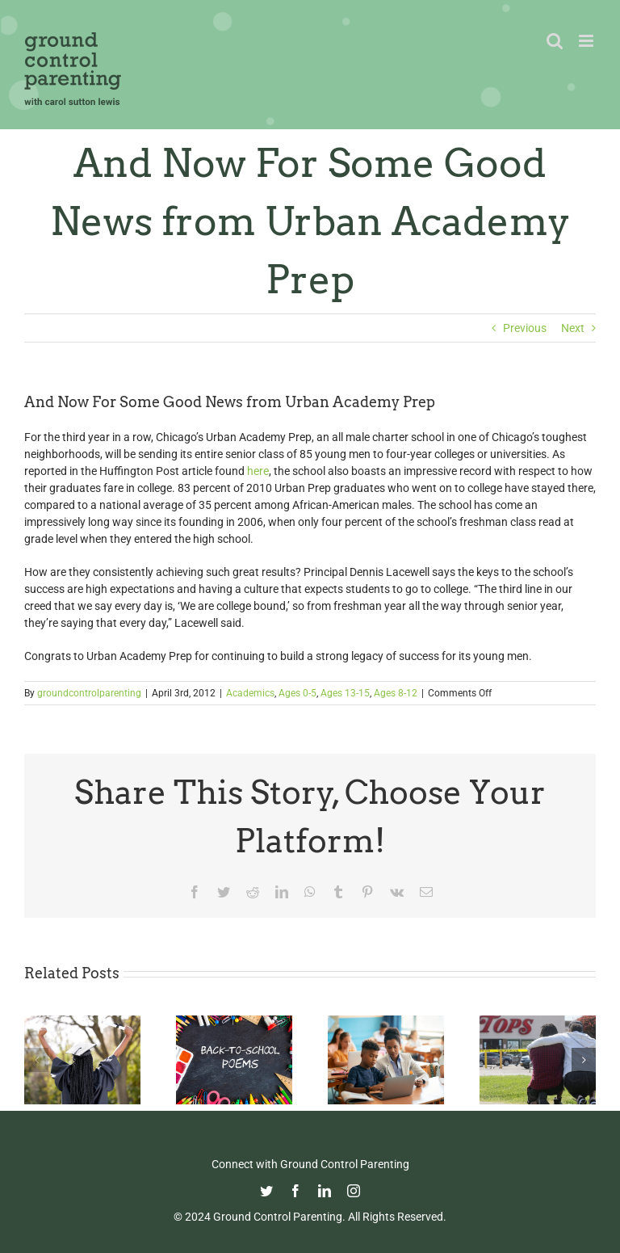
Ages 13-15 (345, 693)
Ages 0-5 (297, 693)
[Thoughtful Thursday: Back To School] (234, 1021)
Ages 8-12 (395, 693)
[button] (36, 1060)
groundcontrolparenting (89, 693)
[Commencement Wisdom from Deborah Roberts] (82, 1021)
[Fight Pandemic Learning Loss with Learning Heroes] (386, 1021)
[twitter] (266, 1190)
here (258, 471)
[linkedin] (324, 1190)
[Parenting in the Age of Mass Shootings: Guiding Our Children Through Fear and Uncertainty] (538, 1021)
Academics (250, 693)
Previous (525, 328)
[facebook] (295, 1190)
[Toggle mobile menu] (587, 40)
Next (572, 328)
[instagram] (353, 1190)
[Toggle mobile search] (555, 40)
